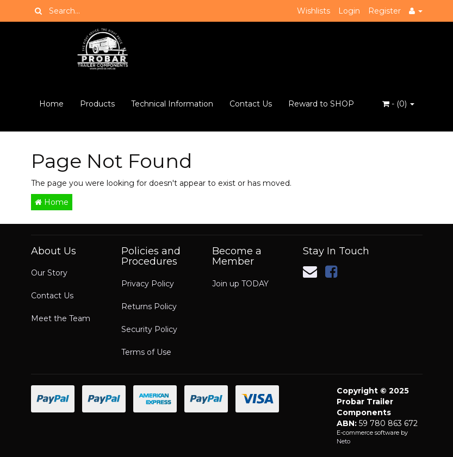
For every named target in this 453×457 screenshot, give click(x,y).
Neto (343, 441)
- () (398, 104)
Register (384, 11)
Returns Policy (149, 306)
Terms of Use (146, 352)
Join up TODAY (240, 284)
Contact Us (250, 104)
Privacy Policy (147, 284)
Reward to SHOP (321, 104)
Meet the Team (60, 318)
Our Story (49, 273)
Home (51, 104)
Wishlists (313, 11)
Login (349, 11)
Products (97, 104)
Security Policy (149, 329)
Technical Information (172, 104)
